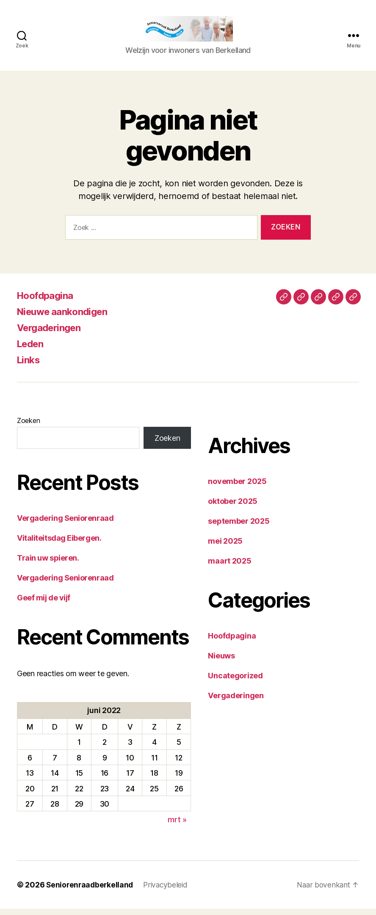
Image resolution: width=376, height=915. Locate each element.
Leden (32, 350)
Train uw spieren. (48, 564)
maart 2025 (229, 567)
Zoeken (28, 427)
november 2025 (237, 487)
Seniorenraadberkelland (90, 891)
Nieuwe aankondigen (66, 318)
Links (29, 366)
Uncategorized (235, 681)
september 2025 (238, 527)
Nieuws (221, 662)
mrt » (177, 825)
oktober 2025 (232, 507)
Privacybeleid (169, 891)
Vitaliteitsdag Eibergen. (59, 544)
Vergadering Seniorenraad (65, 524)
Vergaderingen (52, 334)
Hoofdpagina (47, 302)
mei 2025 (225, 547)
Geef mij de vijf (43, 604)
